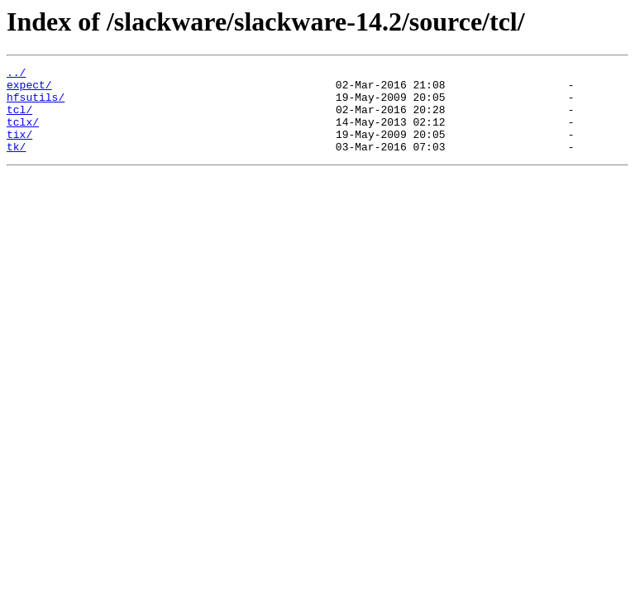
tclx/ (23, 133)
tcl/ (19, 119)
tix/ (19, 148)
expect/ (29, 89)
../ (16, 74)
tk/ (16, 163)
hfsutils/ (35, 104)
